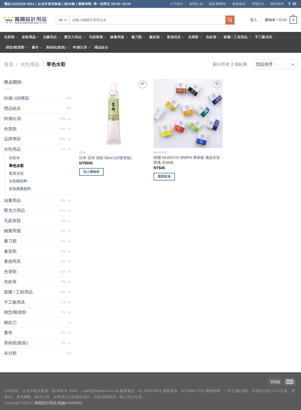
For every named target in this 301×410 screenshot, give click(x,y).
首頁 (8, 64)
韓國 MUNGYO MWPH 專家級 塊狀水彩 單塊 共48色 (187, 160)
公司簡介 (177, 4)
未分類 (10, 353)
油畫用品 (51, 37)
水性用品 (30, 37)
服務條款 (239, 4)
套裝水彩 (16, 173)
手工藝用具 (265, 37)
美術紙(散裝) (57, 47)
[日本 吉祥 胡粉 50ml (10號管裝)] (113, 113)
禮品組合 (101, 47)
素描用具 (175, 37)
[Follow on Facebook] (289, 4)
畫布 (37, 47)
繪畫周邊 (118, 37)
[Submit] (230, 20)
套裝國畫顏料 (20, 189)
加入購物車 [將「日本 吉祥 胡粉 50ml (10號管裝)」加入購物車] (91, 171)
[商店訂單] (275, 64)
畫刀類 (138, 37)
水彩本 (14, 158)
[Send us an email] (294, 4)
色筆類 (195, 37)
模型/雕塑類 (17, 47)
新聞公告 (196, 4)
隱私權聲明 (217, 4)
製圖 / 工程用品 (237, 37)
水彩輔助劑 (18, 181)
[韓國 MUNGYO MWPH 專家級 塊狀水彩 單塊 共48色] (188, 113)
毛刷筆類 (97, 37)
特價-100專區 (16, 98)
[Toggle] (69, 119)
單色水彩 (16, 166)
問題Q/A (258, 4)
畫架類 (156, 37)
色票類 (11, 37)
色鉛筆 (213, 37)
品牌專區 (12, 139)
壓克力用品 (74, 37)
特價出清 (81, 47)
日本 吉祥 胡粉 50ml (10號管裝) (105, 158)
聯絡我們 (277, 4)
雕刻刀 (10, 322)
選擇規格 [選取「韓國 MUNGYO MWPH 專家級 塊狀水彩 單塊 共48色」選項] (164, 176)
